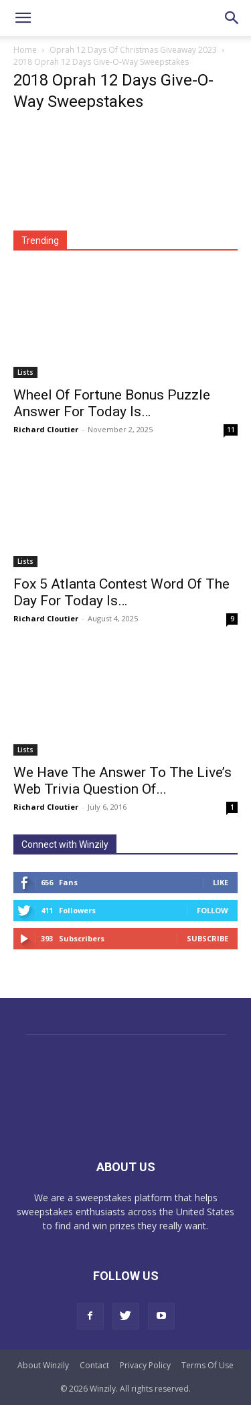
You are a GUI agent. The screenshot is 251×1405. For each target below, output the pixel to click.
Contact (94, 1365)
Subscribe (207, 938)
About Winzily (43, 1365)
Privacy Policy (145, 1365)
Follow (212, 910)
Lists (25, 372)
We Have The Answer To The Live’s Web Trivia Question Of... (122, 780)
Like (220, 882)
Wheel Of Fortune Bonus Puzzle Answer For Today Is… (111, 403)
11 (231, 429)
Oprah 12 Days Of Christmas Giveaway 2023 (133, 49)
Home (25, 49)
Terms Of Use (207, 1365)
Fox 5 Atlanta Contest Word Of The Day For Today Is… (121, 592)
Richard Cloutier (45, 429)
